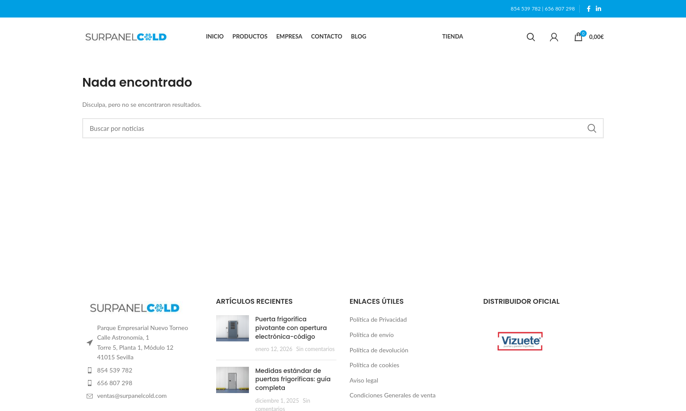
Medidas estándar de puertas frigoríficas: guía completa (293, 380)
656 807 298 (560, 8)
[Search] (530, 37)
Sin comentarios (315, 350)
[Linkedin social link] (598, 8)
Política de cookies (374, 365)
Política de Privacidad (378, 320)
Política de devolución (379, 350)
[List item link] (143, 371)
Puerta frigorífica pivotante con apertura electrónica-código (291, 328)
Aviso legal (364, 380)
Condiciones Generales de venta (393, 396)
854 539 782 (526, 8)
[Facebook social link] (588, 8)
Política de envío (372, 335)
